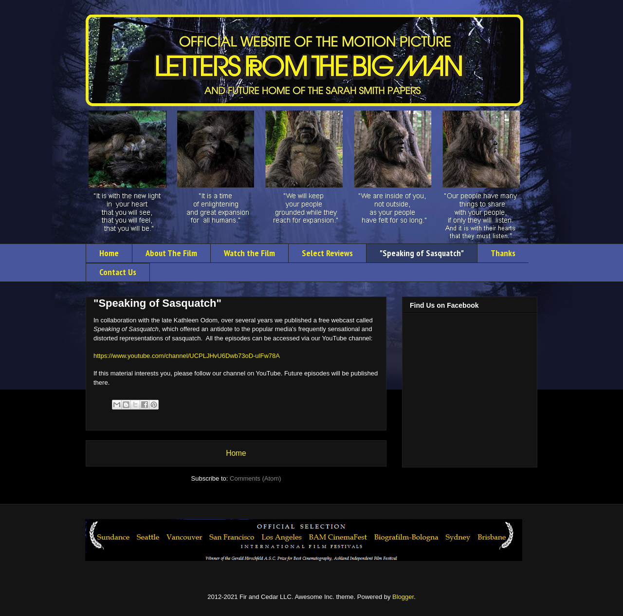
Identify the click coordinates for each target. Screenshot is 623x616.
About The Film (171, 253)
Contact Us (117, 272)
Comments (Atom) (255, 478)
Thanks (503, 253)
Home (109, 253)
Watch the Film (249, 253)
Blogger (403, 596)
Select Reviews (327, 253)
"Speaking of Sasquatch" (422, 253)
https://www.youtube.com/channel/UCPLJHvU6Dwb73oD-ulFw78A (186, 355)
